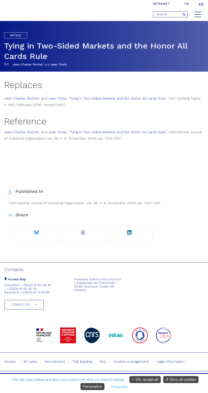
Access (10, 362)
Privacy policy (119, 386)
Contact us (21, 304)
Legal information (170, 362)
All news (30, 362)
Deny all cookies (181, 379)
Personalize (92, 386)
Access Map (15, 279)
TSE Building (82, 362)
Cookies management (131, 362)
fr (186, 4)
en (201, 4)
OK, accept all (145, 379)
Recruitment (55, 362)
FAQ (103, 362)
